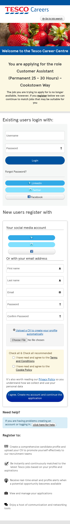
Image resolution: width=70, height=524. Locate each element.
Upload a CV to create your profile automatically (35, 332)
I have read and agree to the (34, 359)
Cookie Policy (24, 370)
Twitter (35, 190)
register (42, 95)
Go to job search (52, 18)
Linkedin (35, 183)
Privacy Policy (47, 379)
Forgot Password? (15, 171)
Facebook (35, 197)
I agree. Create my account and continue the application (35, 396)
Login (35, 160)
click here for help (44, 425)
